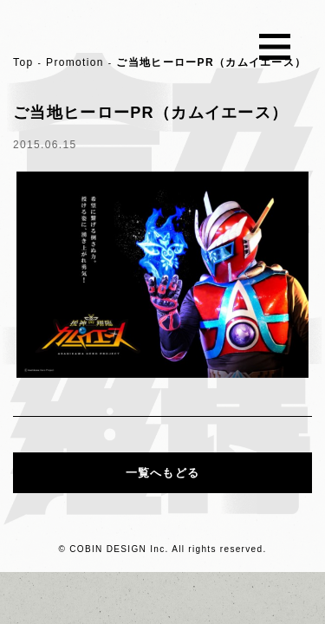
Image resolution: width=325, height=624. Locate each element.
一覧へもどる (163, 472)
